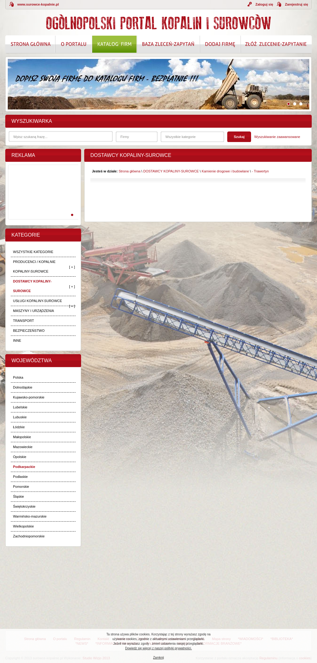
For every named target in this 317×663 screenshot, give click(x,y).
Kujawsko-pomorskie (28, 397)
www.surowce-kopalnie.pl (38, 4)
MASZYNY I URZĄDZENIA (33, 311)
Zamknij (158, 657)
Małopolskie (22, 437)
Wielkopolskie (23, 526)
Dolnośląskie (22, 387)
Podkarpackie (24, 467)
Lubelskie (20, 407)
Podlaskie (20, 476)
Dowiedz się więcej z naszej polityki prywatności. (158, 648)
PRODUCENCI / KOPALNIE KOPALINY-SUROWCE (34, 266)
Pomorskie (21, 486)
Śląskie (18, 496)
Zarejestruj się (296, 4)
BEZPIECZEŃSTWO (29, 330)
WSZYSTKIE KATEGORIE (33, 252)
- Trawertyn (260, 171)
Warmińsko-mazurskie (29, 516)
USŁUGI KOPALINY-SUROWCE (37, 301)
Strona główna (129, 171)
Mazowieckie (23, 447)
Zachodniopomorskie (29, 536)
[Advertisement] (42, 199)
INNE (17, 340)
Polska (18, 377)
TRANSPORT (23, 321)
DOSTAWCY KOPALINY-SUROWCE (32, 286)
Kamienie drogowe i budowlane (225, 171)
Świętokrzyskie (24, 506)
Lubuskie (20, 417)
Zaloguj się (264, 4)
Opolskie (19, 457)
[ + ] (72, 267)
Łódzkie (19, 427)
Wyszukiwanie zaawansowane (277, 137)
